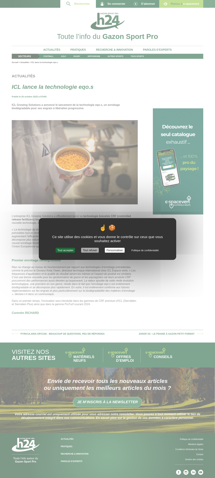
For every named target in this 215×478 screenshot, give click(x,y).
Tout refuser (90, 250)
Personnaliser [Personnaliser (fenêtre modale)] (114, 250)
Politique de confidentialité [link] (145, 250)
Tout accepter (65, 250)
